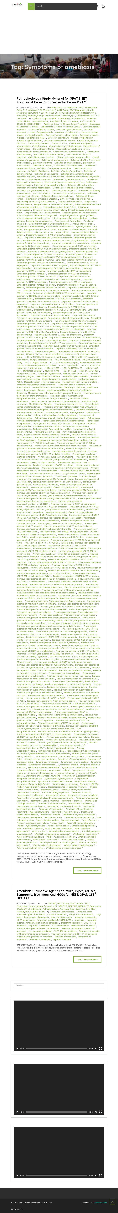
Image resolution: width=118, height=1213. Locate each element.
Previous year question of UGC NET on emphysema (74, 656)
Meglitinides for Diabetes (40, 404)
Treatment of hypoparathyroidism (33, 812)
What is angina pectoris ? (83, 826)
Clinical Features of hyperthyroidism (73, 157)
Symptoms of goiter (64, 773)
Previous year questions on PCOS (61, 740)
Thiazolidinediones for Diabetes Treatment (67, 787)
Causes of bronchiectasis (66, 132)
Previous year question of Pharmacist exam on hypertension (67, 615)
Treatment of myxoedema (29, 817)
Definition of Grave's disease (50, 176)
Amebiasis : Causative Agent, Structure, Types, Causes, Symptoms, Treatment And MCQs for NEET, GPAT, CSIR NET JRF (59, 894)
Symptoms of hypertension (29, 778)
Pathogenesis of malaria (84, 423)
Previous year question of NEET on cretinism (38, 520)
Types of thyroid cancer (58, 826)
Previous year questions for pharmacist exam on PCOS (42, 706)
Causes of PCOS (59, 143)
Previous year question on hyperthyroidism (67, 687)
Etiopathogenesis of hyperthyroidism (77, 215)
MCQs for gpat (35, 368)
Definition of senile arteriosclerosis (57, 196)
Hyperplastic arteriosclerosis (30, 226)
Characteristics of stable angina (32, 146)
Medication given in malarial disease (59, 379)
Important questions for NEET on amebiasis (68, 274)
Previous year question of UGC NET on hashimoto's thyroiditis (63, 662)
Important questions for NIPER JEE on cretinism (58, 298)
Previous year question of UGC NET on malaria (68, 667)
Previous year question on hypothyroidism (73, 690)
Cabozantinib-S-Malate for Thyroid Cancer (60, 127)
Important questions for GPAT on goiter (49, 265)
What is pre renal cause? (73, 839)
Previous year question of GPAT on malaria (78, 490)
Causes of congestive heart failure (61, 135)
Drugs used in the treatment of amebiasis (53, 204)
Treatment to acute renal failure (79, 817)
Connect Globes (100, 1202)
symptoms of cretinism (59, 770)
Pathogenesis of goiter (74, 418)
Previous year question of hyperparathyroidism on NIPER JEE (46, 498)
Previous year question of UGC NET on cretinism (50, 654)
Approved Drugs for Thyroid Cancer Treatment (65, 124)
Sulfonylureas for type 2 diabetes (40, 759)
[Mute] (96, 1048)
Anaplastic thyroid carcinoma (64, 121)
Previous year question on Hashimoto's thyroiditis (68, 684)
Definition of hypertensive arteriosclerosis (64, 182)
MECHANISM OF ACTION (75, 373)
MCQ (35, 113)
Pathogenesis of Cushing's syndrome (59, 415)
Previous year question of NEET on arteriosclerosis (60, 509)
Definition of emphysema (46, 174)
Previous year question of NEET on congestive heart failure (67, 518)
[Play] (17, 1048)
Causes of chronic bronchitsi (30, 135)
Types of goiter (57, 823)
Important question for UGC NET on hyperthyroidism (42, 249)
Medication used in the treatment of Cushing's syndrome (59, 387)
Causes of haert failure (58, 138)
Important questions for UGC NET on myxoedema (52, 343)
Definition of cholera (42, 165)
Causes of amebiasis (57, 914)
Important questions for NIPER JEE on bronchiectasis (58, 293)
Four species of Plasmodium (68, 221)
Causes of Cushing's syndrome (31, 138)
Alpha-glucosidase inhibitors (71, 118)
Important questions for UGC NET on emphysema (58, 335)
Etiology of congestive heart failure (49, 210)
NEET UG (53, 113)
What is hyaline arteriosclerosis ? (64, 831)
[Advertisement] (59, 33)
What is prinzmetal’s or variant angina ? (58, 842)
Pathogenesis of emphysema (48, 418)
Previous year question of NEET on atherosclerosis (69, 512)
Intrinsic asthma (24, 351)
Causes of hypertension (82, 138)
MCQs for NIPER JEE (72, 368)
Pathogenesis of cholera (28, 415)
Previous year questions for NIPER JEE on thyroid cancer (68, 703)
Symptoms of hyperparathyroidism (79, 776)
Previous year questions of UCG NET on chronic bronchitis (44, 734)
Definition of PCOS (41, 193)
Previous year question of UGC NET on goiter (38, 659)
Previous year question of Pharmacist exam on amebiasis (56, 584)
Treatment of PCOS (53, 817)
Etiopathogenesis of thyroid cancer (33, 218)
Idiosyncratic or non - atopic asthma (52, 232)
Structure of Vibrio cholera (71, 756)
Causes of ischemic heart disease (59, 140)
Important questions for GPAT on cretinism (76, 260)
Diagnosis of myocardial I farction (41, 199)
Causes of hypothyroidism (29, 140)
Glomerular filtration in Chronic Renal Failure (48, 224)
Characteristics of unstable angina (65, 146)
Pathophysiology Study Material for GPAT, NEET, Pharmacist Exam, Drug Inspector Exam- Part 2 (57, 100)
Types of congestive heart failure (32, 823)
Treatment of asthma (81, 792)
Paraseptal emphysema (56, 412)
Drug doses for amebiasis (70, 201)
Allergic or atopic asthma (44, 118)
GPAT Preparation (77, 110)
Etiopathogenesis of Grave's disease (79, 213)
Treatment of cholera (55, 795)
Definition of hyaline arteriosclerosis (33, 179)
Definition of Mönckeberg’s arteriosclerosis (73, 188)
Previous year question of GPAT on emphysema (50, 479)
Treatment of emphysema (80, 803)
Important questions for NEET (31, 274)
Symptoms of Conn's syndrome (31, 770)
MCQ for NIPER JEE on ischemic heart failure (46, 357)
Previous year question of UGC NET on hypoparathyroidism (45, 665)
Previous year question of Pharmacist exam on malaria (73, 623)
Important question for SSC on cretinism (70, 243)
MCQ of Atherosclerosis (41, 360)
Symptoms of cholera (68, 764)
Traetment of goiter (49, 789)
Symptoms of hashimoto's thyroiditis (43, 776)
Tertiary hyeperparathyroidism (31, 787)
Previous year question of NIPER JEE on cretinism (51, 562)
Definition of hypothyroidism (80, 185)
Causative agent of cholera (41, 129)
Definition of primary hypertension (68, 193)
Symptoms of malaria (85, 781)
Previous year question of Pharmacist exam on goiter (42, 609)
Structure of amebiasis (46, 756)
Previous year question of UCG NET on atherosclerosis (51, 637)
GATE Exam (62, 110)
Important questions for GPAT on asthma (43, 254)
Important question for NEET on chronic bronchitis (48, 237)
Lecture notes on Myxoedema (72, 351)
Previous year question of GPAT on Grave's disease (57, 482)
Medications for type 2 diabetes (53, 398)
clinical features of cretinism (41, 157)
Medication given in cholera (75, 376)
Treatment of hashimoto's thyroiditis (64, 806)
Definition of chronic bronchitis (68, 165)
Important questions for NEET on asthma (36, 276)
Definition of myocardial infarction (33, 190)
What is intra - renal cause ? (86, 834)
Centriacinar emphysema (80, 143)
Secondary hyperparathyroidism (32, 753)
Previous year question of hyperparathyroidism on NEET (65, 495)
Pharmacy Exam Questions (57, 115)
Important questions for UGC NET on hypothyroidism (42, 340)
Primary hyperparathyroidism (60, 748)
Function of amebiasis (61, 917)
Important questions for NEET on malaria (45, 287)
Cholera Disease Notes (43, 149)
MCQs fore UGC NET (33, 371)
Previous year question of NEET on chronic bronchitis (42, 515)
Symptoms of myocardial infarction (33, 784)
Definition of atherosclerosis (68, 163)
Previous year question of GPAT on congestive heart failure (57, 473)
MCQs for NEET (52, 368)
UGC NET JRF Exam (35, 912)
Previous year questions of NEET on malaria (58, 723)
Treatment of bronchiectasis (30, 795)
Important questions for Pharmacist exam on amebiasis (56, 921)
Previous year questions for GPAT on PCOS (45, 698)
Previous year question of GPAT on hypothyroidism (54, 487)
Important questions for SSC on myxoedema (75, 321)
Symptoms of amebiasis (47, 762)
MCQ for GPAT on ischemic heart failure (44, 354)
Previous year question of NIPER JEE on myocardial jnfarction (46, 579)
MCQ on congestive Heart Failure (40, 365)
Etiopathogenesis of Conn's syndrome (42, 213)
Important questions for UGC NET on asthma (38, 326)
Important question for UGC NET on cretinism (74, 246)
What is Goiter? (39, 831)
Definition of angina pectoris (55, 160)
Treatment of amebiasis (28, 792)
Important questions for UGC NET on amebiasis (74, 323)
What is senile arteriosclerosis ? (47, 845)
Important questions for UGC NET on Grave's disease (74, 337)
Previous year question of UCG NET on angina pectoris (61, 631)
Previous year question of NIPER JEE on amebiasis (49, 543)
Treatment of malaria (50, 814)
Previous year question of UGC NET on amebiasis (62, 648)
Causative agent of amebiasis (31, 914)
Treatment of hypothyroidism (64, 812)
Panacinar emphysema (86, 409)
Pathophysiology (36, 115)
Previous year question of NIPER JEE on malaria (76, 576)
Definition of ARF (78, 160)
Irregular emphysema (45, 351)
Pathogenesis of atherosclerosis (85, 412)
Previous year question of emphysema (55, 457)
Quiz (73, 115)
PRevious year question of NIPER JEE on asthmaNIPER (59, 548)
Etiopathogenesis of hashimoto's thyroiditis (37, 215)
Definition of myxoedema (63, 190)
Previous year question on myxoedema (46, 695)
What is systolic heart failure (30, 848)
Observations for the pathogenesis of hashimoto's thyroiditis (45, 409)
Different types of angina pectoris (75, 199)
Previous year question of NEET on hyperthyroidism (64, 531)
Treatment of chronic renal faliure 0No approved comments (45, 798)
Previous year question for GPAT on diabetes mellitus (62, 440)
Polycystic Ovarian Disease (47, 432)
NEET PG (43, 113)
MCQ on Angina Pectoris (36, 362)
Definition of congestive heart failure (54, 168)
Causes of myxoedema (38, 143)
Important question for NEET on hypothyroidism (65, 240)
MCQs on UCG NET (26, 373)
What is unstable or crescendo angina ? (64, 848)
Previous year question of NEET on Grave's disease (68, 526)
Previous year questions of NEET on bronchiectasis (62, 717)
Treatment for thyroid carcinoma (76, 789)
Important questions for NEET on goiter (35, 285)
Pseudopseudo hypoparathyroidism (83, 751)
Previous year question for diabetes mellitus (55, 437)
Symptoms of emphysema (40, 773)
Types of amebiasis (70, 820)
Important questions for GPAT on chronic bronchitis (56, 257)
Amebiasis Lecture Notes (62, 912)
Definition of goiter (26, 176)
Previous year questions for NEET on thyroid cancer (51, 701)
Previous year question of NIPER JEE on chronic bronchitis (60, 554)
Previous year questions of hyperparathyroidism (60, 715)
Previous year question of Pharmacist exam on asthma (67, 590)
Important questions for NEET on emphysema (70, 282)
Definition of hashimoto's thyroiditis (82, 176)
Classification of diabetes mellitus (68, 151)
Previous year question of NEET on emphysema (60, 523)
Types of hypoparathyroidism (31, 826)
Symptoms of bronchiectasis (42, 764)
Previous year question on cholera (64, 673)
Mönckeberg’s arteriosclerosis (68, 404)
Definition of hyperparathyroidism (68, 179)
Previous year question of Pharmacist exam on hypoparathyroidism (48, 617)
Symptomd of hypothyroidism (72, 759)
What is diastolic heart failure (58, 828)
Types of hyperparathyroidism (81, 823)
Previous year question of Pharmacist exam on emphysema (68, 606)
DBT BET (52, 903)
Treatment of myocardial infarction (78, 814)
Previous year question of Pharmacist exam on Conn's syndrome (55, 601)
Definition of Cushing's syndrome (66, 171)
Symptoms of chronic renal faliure (43, 767)
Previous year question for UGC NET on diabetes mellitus (43, 454)
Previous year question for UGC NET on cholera (74, 451)
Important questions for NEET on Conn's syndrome (56, 279)
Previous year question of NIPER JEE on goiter (52, 568)
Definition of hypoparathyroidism (49, 185)
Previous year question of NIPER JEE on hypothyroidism (43, 573)
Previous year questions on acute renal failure (67, 737)
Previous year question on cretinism (33, 681)
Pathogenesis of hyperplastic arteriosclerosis (63, 421)
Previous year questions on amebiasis (34, 936)
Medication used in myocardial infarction (36, 384)
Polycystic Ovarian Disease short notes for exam (46, 434)
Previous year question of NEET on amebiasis (46, 507)
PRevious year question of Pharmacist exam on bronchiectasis (46, 593)
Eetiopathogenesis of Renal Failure (59, 207)
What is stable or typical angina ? (79, 845)
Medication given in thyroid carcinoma (42, 382)
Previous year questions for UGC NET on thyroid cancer (58, 709)
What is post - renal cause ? (46, 839)
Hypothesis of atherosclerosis (72, 229)
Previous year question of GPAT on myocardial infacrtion (43, 493)
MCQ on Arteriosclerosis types (64, 362)
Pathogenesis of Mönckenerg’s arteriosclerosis (38, 426)
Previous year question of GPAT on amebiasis (65, 459)
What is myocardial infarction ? (60, 837)
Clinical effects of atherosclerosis (48, 154)
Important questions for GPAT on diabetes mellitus (40, 262)
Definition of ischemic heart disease (33, 188)
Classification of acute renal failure (72, 149)
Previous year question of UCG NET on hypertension (54, 642)
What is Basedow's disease (30, 828)
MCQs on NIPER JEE (89, 371)
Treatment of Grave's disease (31, 806)
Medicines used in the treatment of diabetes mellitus (55, 401)
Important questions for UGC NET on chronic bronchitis (58, 329)
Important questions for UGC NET (33, 323)
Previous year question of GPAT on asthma (53, 465)
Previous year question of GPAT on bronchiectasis (65, 468)
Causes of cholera (89, 132)
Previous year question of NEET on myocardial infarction (56, 537)
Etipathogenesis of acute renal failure (69, 218)
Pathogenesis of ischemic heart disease (51, 423)
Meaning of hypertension (49, 373)
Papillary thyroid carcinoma (30, 412)
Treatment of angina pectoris (55, 792)
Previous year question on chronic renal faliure (68, 676)
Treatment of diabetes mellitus (52, 803)
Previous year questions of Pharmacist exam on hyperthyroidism (68, 731)
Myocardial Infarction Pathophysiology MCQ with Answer (69, 407)
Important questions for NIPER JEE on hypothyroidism (60, 310)
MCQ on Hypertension (69, 365)
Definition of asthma (42, 163)
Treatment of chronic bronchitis (82, 795)
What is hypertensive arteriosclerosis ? (52, 834)
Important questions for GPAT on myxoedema (69, 271)
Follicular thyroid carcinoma (39, 221)
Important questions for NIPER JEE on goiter (52, 304)
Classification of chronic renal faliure (34, 151)
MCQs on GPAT (52, 371)
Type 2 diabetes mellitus (47, 820)
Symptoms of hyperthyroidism (59, 778)
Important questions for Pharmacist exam (50, 315)
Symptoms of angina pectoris (74, 762)
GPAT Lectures (77, 903)
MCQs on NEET (69, 371)
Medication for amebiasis (48, 376)
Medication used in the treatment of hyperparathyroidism (54, 393)
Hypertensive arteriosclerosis (59, 226)
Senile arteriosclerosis (60, 753)
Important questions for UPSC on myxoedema (65, 346)
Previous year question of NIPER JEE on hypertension (73, 570)
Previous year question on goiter (68, 681)
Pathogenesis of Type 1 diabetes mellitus (52, 429)
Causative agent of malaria (68, 129)
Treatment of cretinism (71, 801)
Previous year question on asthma (75, 670)
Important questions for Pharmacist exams (68, 318)
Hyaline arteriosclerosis (82, 224)
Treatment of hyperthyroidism (79, 809)
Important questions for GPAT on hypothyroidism (57, 268)
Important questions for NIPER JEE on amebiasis (46, 290)
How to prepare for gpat (40, 906)
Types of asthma (89, 820)
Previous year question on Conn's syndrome (77, 679)
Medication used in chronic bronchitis (79, 382)
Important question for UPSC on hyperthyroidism (50, 251)
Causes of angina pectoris (40, 132)
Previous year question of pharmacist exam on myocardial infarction (49, 626)
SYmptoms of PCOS (89, 784)
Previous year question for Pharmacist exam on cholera (60, 446)
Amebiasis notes (40, 121)
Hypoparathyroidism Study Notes (40, 229)
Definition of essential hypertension (77, 174)
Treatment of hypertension (50, 809)
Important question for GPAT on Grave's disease (48, 235)
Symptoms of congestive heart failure (79, 767)
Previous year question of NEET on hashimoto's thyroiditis (44, 529)
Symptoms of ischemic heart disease (55, 781)
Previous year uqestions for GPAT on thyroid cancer (62, 742)
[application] (59, 1026)
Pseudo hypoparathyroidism (51, 751)
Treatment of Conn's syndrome (44, 801)
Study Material (83, 115)
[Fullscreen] (100, 1048)
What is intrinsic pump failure (30, 837)
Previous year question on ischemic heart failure (39, 692)
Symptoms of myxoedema (65, 784)
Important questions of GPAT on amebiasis (76, 348)
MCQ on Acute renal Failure (67, 360)
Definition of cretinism (38, 171)
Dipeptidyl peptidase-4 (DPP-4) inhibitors (36, 201)
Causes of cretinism (89, 135)
